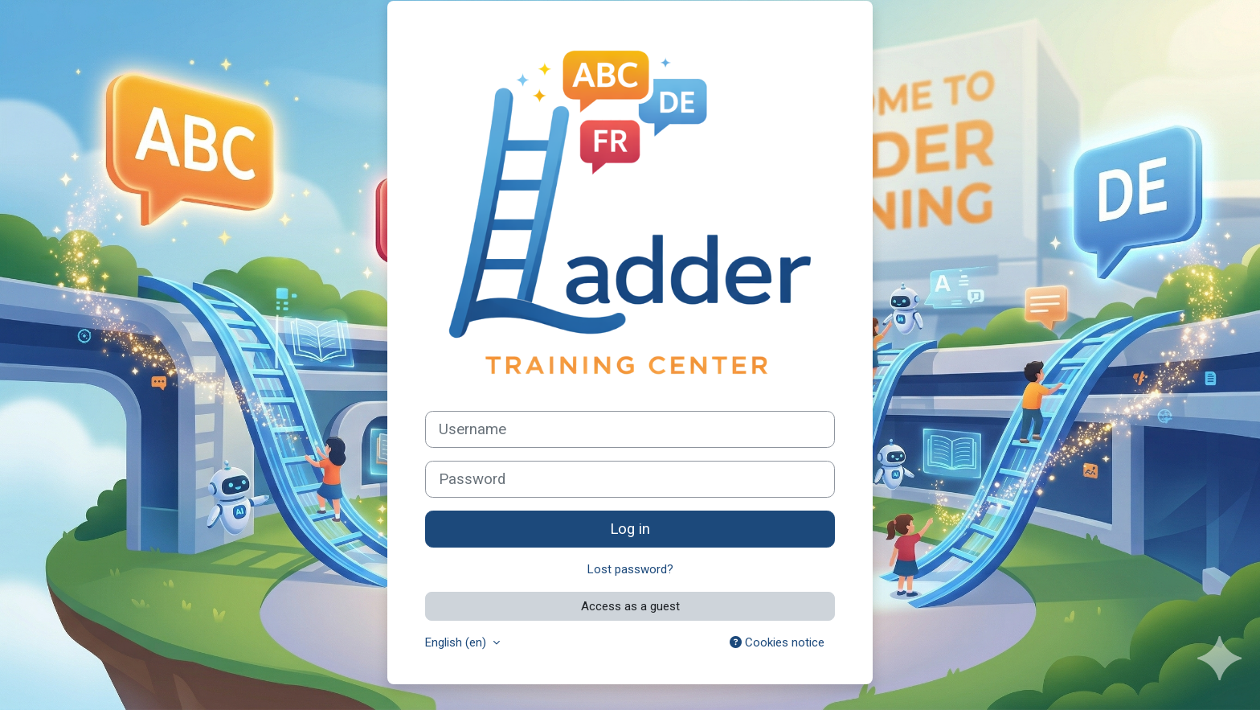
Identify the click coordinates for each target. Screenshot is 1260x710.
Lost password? (630, 569)
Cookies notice (777, 642)
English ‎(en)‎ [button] (457, 642)
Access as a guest (630, 606)
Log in (630, 529)
